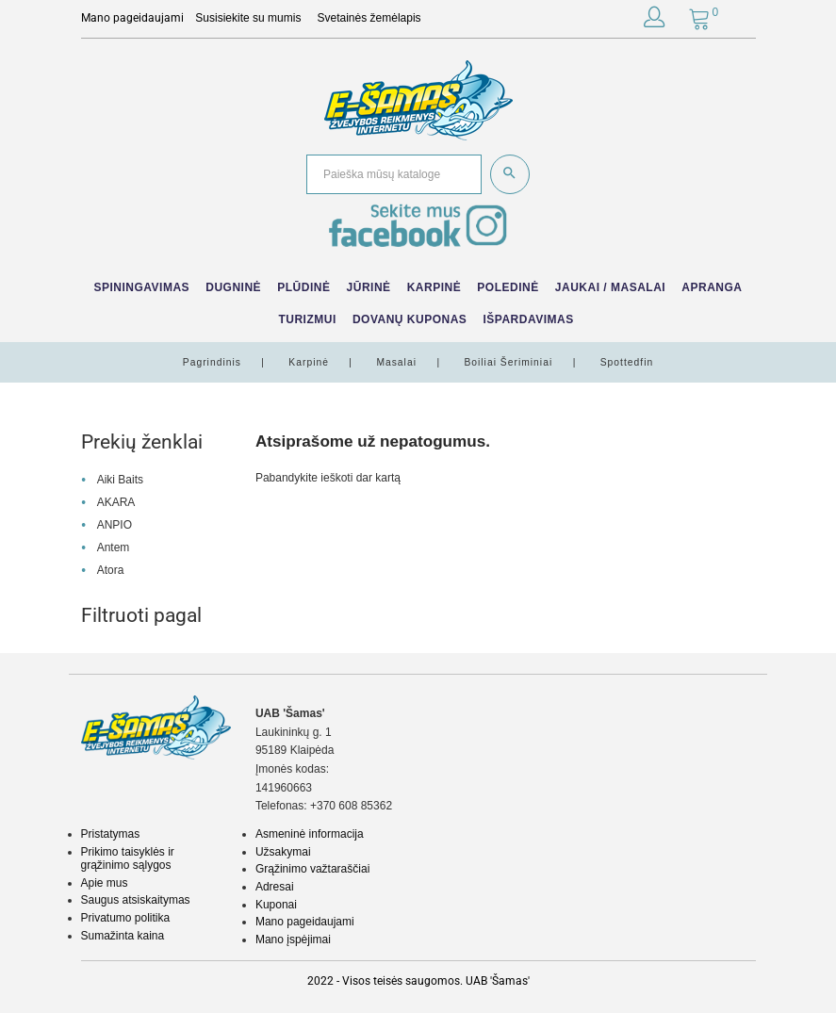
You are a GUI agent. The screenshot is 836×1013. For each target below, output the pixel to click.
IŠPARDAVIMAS (528, 319)
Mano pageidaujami (304, 921)
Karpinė (434, 287)
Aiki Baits (120, 479)
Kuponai (276, 904)
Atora (110, 570)
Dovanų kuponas (409, 319)
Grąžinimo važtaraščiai (312, 868)
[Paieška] (394, 175)
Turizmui (307, 319)
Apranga (711, 287)
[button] (654, 20)
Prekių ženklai (142, 442)
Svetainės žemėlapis (369, 18)
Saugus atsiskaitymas (135, 900)
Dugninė (233, 287)
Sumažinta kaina (123, 935)
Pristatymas (110, 834)
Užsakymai (283, 851)
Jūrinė (369, 287)
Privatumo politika (126, 917)
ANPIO (114, 524)
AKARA (116, 502)
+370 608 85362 (351, 805)
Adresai (274, 886)
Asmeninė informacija (309, 834)
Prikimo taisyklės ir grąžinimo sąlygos (127, 858)
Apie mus (104, 883)
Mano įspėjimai (293, 939)
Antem (113, 547)
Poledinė (507, 287)
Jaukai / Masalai (610, 287)
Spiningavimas (141, 287)
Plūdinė (303, 287)
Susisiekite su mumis (248, 18)
